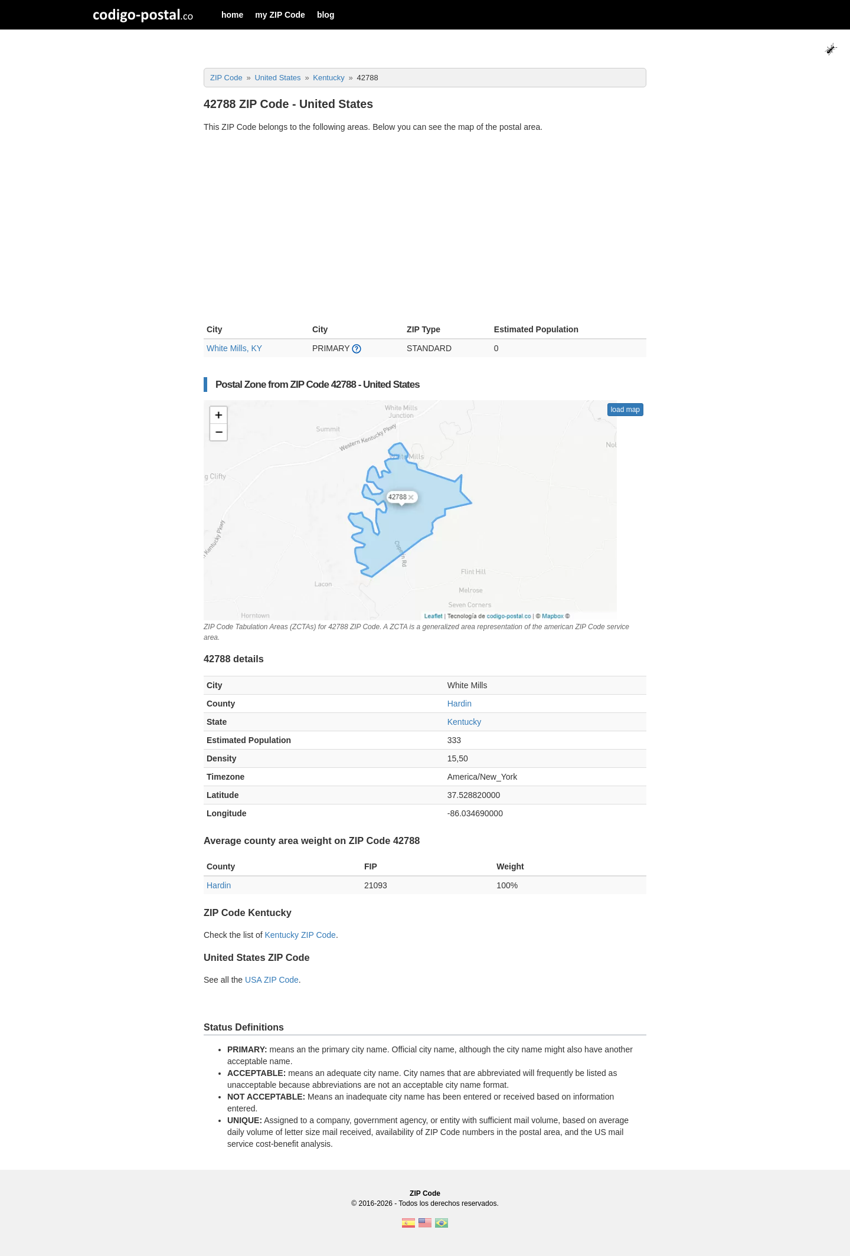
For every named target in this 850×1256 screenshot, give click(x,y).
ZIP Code (425, 1193)
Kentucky (464, 722)
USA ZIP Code (272, 979)
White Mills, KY (234, 348)
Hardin (459, 703)
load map (625, 409)
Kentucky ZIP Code (300, 935)
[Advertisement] (425, 229)
